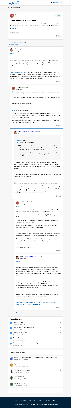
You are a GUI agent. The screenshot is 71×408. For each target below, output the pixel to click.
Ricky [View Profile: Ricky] (21, 330)
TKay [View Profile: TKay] (21, 345)
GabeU (15, 110)
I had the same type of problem (18, 72)
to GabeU (25, 87)
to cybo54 (37, 131)
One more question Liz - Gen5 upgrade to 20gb (25, 343)
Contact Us (40, 400)
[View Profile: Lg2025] (11, 378)
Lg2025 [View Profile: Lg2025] (24, 379)
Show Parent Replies (13, 44)
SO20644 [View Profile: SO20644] (25, 385)
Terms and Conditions (20, 400)
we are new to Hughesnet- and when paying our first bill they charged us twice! (35, 357)
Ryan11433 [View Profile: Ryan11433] (22, 324)
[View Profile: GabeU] (11, 50)
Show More (13, 28)
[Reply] (58, 36)
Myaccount (17, 364)
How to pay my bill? (19, 383)
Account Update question (20, 338)
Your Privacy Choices (50, 400)
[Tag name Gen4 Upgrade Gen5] (15, 33)
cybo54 (13, 53)
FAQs (29, 400)
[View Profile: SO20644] (11, 384)
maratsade (16, 92)
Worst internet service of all (22, 370)
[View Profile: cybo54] (12, 16)
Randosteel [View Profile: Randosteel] (25, 366)
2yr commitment (19, 377)
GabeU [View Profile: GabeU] (15, 49)
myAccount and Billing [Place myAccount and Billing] (14, 7)
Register (55, 2)
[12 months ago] (18, 372)
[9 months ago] (17, 360)
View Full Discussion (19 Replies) (17, 42)
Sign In (60, 2)
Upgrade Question (18, 322)
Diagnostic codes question (20, 333)
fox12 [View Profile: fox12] (21, 335)
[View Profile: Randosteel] (11, 365)
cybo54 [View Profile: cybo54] (16, 14)
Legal (34, 400)
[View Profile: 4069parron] (11, 358)
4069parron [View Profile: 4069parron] (25, 359)
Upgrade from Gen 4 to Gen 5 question (23, 327)
